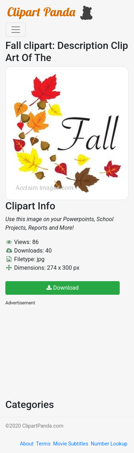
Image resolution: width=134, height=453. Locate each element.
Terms (43, 444)
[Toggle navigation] (16, 30)
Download (62, 287)
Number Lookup (109, 444)
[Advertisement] (59, 351)
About (27, 444)
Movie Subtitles (70, 444)
